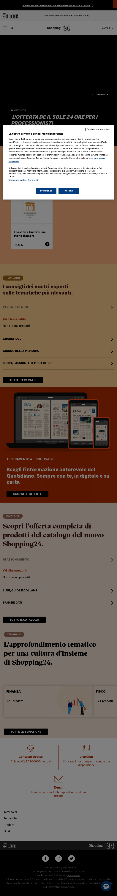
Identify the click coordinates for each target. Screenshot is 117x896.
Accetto (68, 191)
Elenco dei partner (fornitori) (23, 180)
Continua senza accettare (98, 129)
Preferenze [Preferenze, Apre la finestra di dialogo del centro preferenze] (46, 191)
